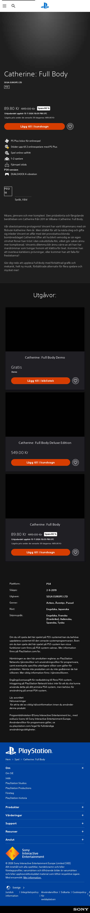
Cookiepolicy (79, 892)
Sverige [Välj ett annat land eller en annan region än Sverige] (16, 887)
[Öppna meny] (4, 6)
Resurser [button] (45, 831)
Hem (8, 759)
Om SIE (9, 773)
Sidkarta (65, 892)
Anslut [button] (45, 840)
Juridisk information (12, 893)
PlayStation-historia (16, 798)
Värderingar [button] (45, 815)
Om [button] (45, 768)
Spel (17, 759)
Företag (10, 793)
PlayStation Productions (18, 788)
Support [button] (45, 823)
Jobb (8, 778)
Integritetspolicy (29, 892)
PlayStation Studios (16, 783)
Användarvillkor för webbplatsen (49, 895)
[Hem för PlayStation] (45, 6)
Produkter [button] (45, 807)
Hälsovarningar (18, 701)
